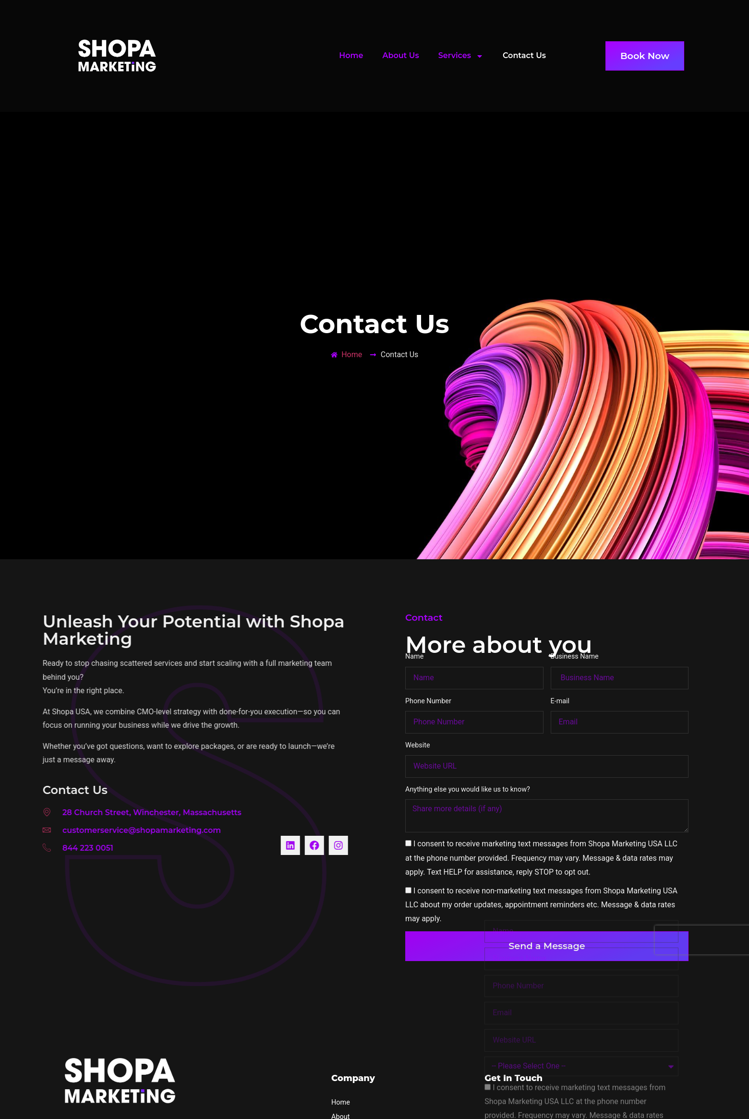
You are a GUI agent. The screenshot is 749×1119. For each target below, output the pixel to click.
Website (417, 717)
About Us (400, 55)
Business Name (575, 629)
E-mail (560, 673)
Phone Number (428, 673)
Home (351, 55)
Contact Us (524, 55)
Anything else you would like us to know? (467, 761)
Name (414, 629)
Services (460, 56)
